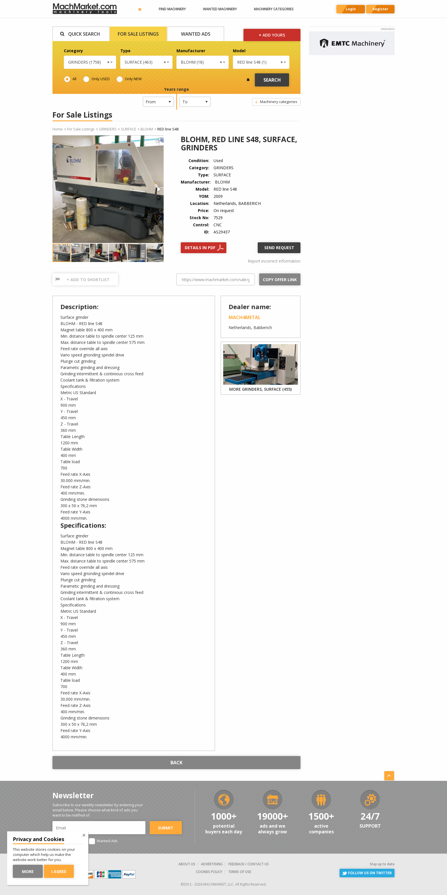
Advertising (212, 864)
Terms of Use (239, 871)
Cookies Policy (209, 871)
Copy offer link (280, 279)
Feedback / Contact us (248, 864)
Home (57, 129)
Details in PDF (200, 247)
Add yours (272, 35)
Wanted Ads (195, 34)
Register (380, 9)
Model (239, 50)
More (30, 871)
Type (125, 50)
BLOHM (147, 129)
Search (272, 80)
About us (186, 864)
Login (351, 9)
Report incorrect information (274, 261)
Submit (165, 828)
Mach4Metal (245, 317)
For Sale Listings (138, 34)
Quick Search (84, 34)
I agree (61, 871)
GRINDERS (108, 129)
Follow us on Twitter (370, 872)
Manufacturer (190, 50)
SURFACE (128, 129)
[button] (158, 140)
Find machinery (172, 9)
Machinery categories (274, 9)
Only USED (101, 78)
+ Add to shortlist (88, 279)
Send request (279, 247)
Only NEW (133, 78)
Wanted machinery (220, 9)
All (74, 78)
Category (73, 50)
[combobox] (90, 62)
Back (176, 762)
